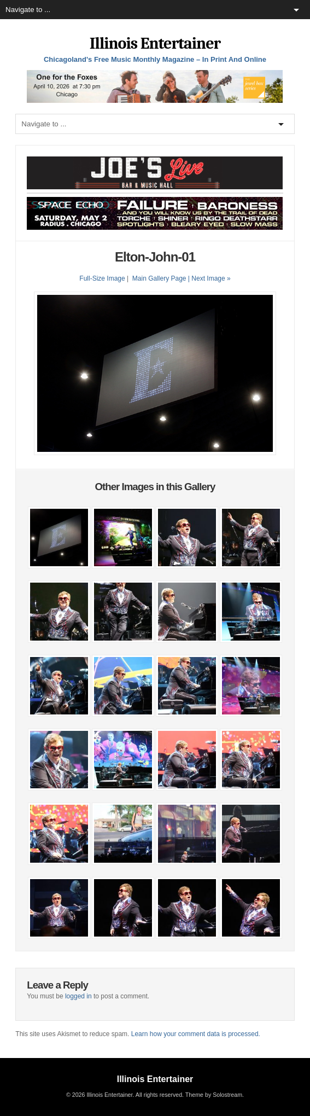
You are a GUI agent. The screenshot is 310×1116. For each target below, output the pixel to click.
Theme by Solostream (213, 1094)
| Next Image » (209, 278)
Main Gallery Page (159, 278)
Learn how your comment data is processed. (195, 1034)
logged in (78, 996)
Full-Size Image (102, 278)
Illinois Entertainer (155, 43)
